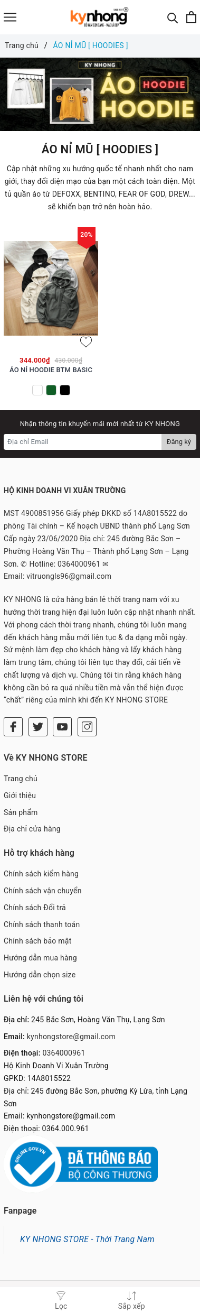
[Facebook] (13, 726)
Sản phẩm (21, 812)
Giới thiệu (20, 795)
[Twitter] (37, 726)
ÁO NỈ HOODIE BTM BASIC (50, 370)
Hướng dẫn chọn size (39, 974)
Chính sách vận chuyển (43, 890)
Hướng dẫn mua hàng (40, 958)
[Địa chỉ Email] (83, 442)
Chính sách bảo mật (37, 941)
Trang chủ (20, 778)
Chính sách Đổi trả (35, 907)
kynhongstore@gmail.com (71, 1036)
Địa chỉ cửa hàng (32, 829)
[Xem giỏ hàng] (191, 17)
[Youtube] (62, 726)
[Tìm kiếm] (172, 17)
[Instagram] (87, 726)
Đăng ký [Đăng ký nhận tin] (179, 442)
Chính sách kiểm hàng (41, 874)
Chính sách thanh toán (42, 924)
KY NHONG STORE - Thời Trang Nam (87, 1239)
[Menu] (10, 17)
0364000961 (63, 1053)
